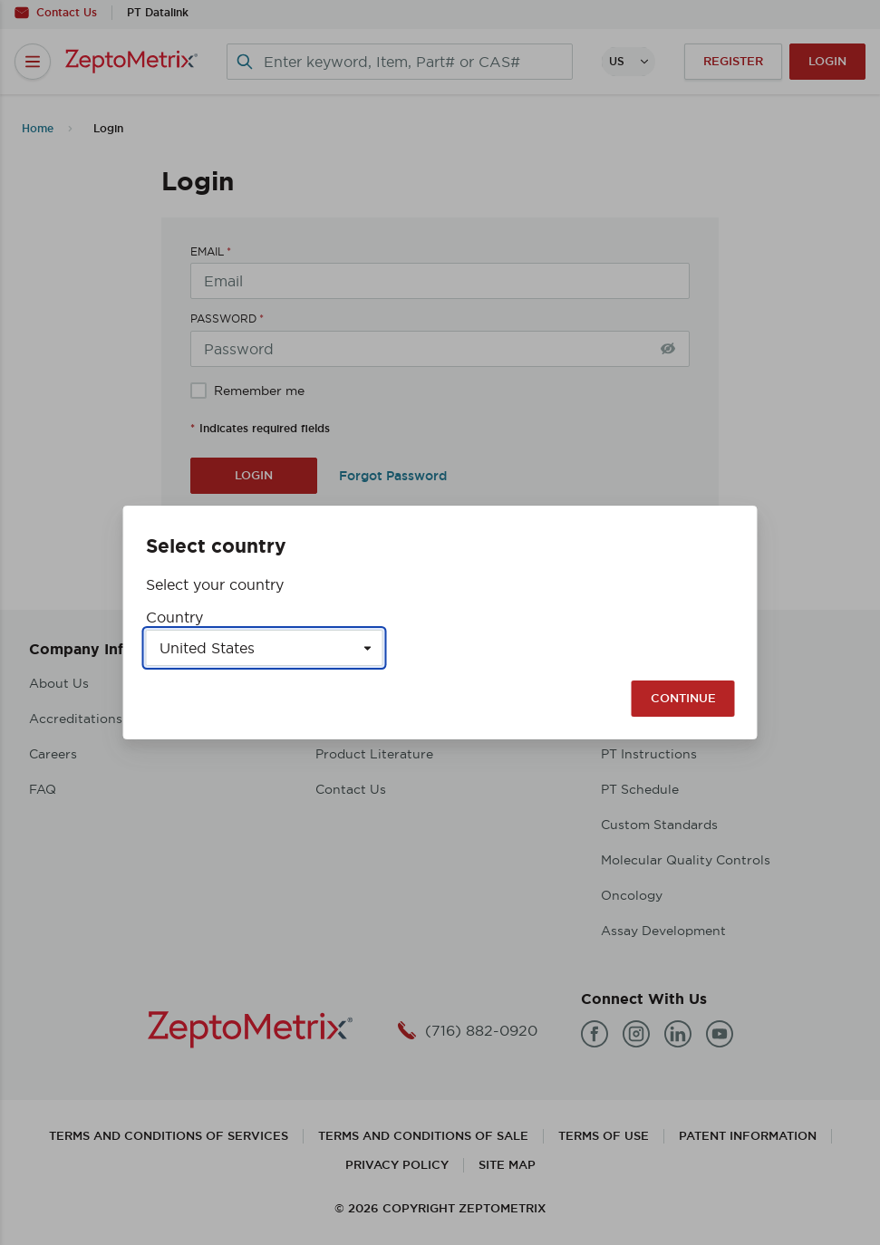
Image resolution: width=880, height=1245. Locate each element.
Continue (683, 698)
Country (174, 617)
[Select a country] (264, 648)
